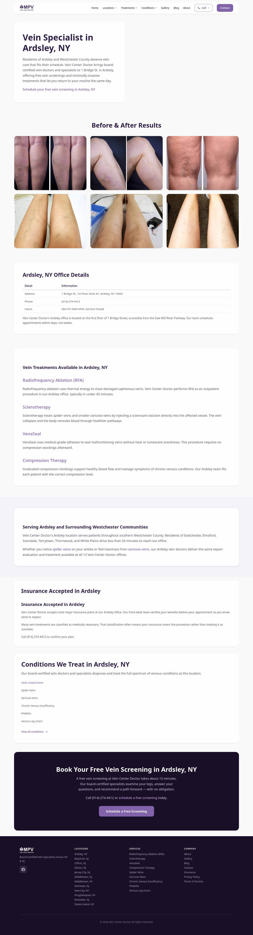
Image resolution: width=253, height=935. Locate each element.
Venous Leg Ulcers (32, 721)
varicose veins (138, 549)
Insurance (190, 872)
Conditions (149, 7)
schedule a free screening (138, 798)
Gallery (165, 7)
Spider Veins (28, 690)
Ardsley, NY (80, 854)
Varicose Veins (29, 698)
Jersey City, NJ (82, 872)
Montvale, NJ (81, 886)
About (186, 7)
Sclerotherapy (36, 407)
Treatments (129, 7)
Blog (176, 7)
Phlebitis (26, 713)
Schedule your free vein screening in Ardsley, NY (59, 89)
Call (203, 7)
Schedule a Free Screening (126, 811)
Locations (110, 7)
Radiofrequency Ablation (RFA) (53, 380)
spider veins (62, 549)
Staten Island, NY (84, 904)
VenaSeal (32, 434)
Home (94, 7)
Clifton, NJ (80, 863)
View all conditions (34, 731)
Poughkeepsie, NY (84, 895)
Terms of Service (193, 881)
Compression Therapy (45, 460)
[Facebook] (23, 869)
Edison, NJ (80, 867)
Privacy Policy (192, 876)
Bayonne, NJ (81, 858)
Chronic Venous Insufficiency (37, 705)
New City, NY (81, 890)
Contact (225, 7)
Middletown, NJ (83, 876)
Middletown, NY (83, 881)
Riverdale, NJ (81, 899)
